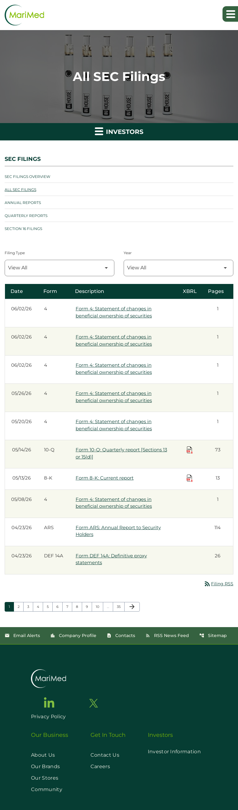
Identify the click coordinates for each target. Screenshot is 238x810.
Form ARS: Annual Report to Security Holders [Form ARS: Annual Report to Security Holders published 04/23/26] (118, 531)
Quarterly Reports (26, 215)
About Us (43, 755)
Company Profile (73, 635)
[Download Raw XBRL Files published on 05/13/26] (189, 478)
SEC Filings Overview (27, 176)
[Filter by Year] (178, 268)
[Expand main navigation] (230, 14)
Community (46, 789)
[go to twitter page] (93, 703)
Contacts (121, 635)
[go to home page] (48, 678)
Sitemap (213, 635)
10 (99, 606)
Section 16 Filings (23, 228)
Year (128, 252)
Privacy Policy (48, 716)
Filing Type (15, 252)
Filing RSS (218, 583)
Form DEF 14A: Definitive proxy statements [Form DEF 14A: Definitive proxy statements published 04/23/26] (111, 559)
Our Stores (44, 778)
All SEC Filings (20, 189)
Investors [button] (119, 131)
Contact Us (104, 755)
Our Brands (45, 766)
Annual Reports (23, 202)
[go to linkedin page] (49, 702)
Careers (100, 766)
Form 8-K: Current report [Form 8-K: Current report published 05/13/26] (105, 478)
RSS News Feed (167, 635)
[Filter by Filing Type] (59, 268)
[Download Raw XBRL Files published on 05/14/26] (189, 450)
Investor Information (174, 752)
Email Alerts (22, 635)
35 (121, 606)
